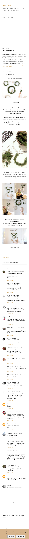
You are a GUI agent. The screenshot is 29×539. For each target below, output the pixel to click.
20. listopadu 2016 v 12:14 (21, 271)
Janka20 (9, 327)
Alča (8, 391)
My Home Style (11, 338)
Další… (22, 8)
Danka (9, 317)
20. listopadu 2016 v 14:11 (13, 339)
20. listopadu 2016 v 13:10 (17, 306)
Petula (9, 433)
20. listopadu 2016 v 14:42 (20, 358)
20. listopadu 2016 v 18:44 (16, 411)
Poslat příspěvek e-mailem (12, 255)
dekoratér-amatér (12, 450)
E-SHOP (4, 10)
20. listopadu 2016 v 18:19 (16, 403)
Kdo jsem (10, 8)
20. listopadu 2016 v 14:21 (16, 347)
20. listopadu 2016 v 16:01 (15, 391)
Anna (8, 347)
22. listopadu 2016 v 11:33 (13, 451)
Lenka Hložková (11, 465)
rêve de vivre (10, 358)
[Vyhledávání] (26, 2)
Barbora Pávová (11, 424)
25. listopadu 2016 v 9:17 (17, 485)
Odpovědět (10, 280)
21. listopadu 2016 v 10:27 (16, 433)
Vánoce (7, 257)
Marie (8, 403)
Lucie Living (7, 6)
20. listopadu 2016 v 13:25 (16, 316)
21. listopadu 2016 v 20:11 (18, 441)
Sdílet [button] (3, 66)
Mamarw (9, 476)
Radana (9, 306)
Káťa (8, 411)
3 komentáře (9, 66)
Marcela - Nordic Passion (13, 283)
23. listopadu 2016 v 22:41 (18, 476)
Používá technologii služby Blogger (14, 529)
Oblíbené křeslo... (9, 50)
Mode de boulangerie (13, 295)
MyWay (9, 485)
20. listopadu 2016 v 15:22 (13, 383)
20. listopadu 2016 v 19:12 (13, 425)
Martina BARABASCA (13, 382)
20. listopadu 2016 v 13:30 (18, 327)
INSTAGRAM (11, 10)
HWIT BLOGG (11, 271)
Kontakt (16, 8)
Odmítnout (20, 536)
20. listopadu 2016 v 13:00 (13, 296)
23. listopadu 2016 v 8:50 (13, 466)
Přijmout (11, 536)
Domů (4, 8)
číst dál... (24, 66)
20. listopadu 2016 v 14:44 (19, 366)
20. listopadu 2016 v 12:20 (13, 284)
